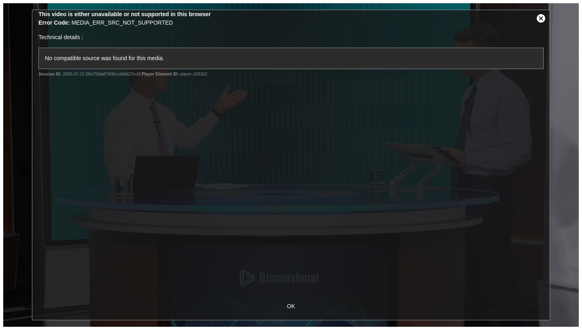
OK (291, 306)
